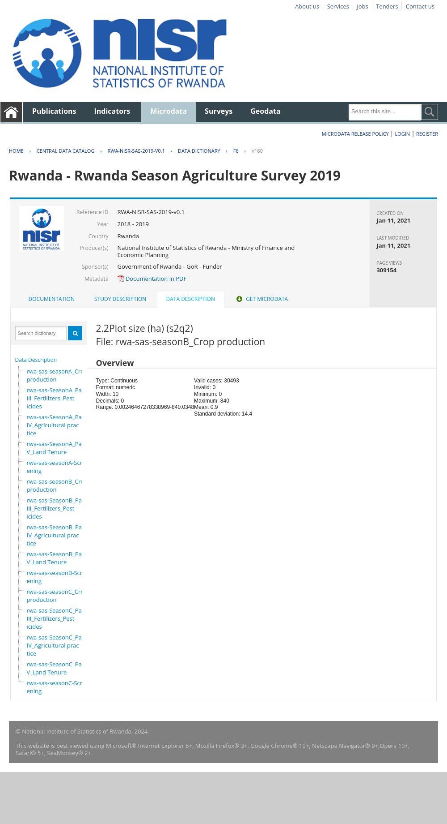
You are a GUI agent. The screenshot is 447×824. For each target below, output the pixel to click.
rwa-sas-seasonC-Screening (56, 687)
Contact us (420, 6)
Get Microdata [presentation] (261, 299)
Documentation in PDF (152, 279)
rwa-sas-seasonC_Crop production (57, 596)
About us (307, 6)
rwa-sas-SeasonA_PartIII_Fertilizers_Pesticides (56, 398)
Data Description (36, 360)
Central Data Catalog (66, 150)
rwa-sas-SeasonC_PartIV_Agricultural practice (56, 645)
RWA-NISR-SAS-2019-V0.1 (135, 150)
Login (402, 133)
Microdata (168, 111)
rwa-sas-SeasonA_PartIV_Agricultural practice (56, 425)
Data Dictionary (199, 150)
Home (16, 150)
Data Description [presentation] (190, 299)
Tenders (387, 6)
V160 (257, 150)
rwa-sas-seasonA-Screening (56, 467)
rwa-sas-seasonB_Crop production (57, 485)
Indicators (112, 111)
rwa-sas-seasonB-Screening (56, 577)
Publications (54, 111)
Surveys (218, 111)
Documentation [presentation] (52, 299)
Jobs (362, 6)
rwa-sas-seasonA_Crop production (57, 375)
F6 (236, 150)
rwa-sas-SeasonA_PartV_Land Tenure (56, 448)
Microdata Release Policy (355, 133)
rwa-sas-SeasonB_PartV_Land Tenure (56, 558)
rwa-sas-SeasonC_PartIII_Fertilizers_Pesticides (56, 618)
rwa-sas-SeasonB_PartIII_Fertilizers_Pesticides (56, 508)
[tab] (51, 299)
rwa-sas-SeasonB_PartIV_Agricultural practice (56, 535)
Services (338, 6)
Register (427, 133)
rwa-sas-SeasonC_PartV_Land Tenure (56, 668)
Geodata (265, 111)
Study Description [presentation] (120, 299)
